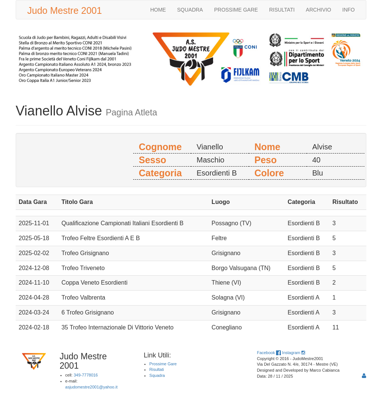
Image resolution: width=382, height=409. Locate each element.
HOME (158, 10)
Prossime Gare (162, 364)
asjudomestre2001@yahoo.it (91, 387)
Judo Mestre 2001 (64, 10)
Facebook (269, 352)
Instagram (293, 352)
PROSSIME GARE (236, 10)
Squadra (157, 375)
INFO (348, 10)
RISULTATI (281, 10)
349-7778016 (85, 375)
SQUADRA (190, 10)
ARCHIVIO (318, 10)
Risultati (156, 369)
